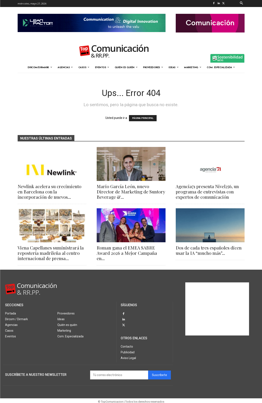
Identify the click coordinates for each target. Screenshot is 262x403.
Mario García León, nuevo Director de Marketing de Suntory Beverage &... (131, 191)
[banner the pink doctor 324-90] (210, 36)
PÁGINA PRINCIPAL (142, 118)
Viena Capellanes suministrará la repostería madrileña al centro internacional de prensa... (51, 253)
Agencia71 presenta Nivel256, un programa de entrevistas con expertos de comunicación (207, 191)
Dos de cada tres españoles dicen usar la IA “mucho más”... (209, 250)
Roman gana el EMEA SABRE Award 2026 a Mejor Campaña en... (127, 253)
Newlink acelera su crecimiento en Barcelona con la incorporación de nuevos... (49, 191)
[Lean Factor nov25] (92, 35)
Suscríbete (159, 373)
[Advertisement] (217, 308)
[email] (119, 373)
